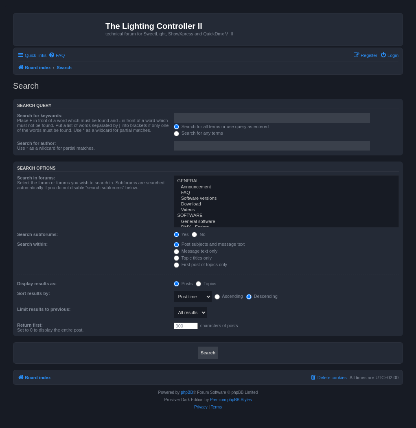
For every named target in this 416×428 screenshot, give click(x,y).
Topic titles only (193, 257)
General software (286, 222)
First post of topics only (201, 264)
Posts (183, 283)
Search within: (32, 244)
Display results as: (37, 283)
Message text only (196, 251)
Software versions (286, 198)
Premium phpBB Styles (231, 399)
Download (286, 204)
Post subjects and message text (209, 244)
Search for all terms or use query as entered (221, 126)
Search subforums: (37, 234)
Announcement (286, 187)
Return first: (30, 325)
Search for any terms (198, 133)
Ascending (229, 296)
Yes (181, 234)
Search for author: (36, 143)
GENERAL (286, 181)
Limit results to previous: (43, 309)
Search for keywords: (40, 115)
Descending (262, 296)
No (198, 234)
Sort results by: (33, 293)
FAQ (286, 193)
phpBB (187, 392)
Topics (206, 283)
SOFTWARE (286, 215)
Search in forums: (36, 177)
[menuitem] (56, 55)
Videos (286, 210)
